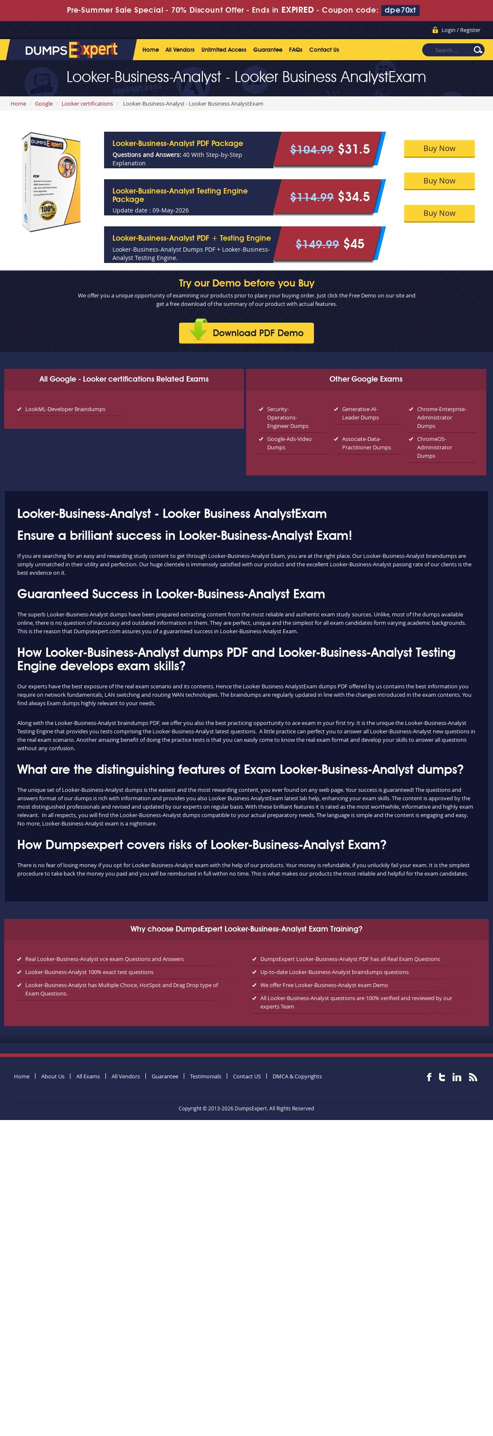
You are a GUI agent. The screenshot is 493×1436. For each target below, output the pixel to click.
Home (150, 50)
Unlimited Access (223, 50)
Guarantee (267, 50)
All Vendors (180, 50)
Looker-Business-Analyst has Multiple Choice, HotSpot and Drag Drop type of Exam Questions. (121, 989)
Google (44, 103)
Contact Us (324, 50)
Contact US (247, 1076)
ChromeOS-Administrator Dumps (434, 447)
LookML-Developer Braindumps (65, 409)
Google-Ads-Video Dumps (289, 443)
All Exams (88, 1076)
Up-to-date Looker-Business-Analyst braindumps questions (334, 972)
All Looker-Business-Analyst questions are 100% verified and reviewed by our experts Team (356, 1002)
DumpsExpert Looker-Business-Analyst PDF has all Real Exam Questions (350, 959)
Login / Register (461, 30)
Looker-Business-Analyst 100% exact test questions (89, 972)
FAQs (296, 50)
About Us (52, 1076)
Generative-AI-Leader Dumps (360, 413)
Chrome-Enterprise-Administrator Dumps (441, 417)
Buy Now (439, 148)
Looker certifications (87, 103)
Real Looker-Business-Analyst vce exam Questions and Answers (104, 959)
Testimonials (205, 1076)
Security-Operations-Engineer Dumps (287, 417)
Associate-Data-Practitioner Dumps (366, 443)
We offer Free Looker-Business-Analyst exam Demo (324, 985)
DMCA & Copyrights (297, 1076)
